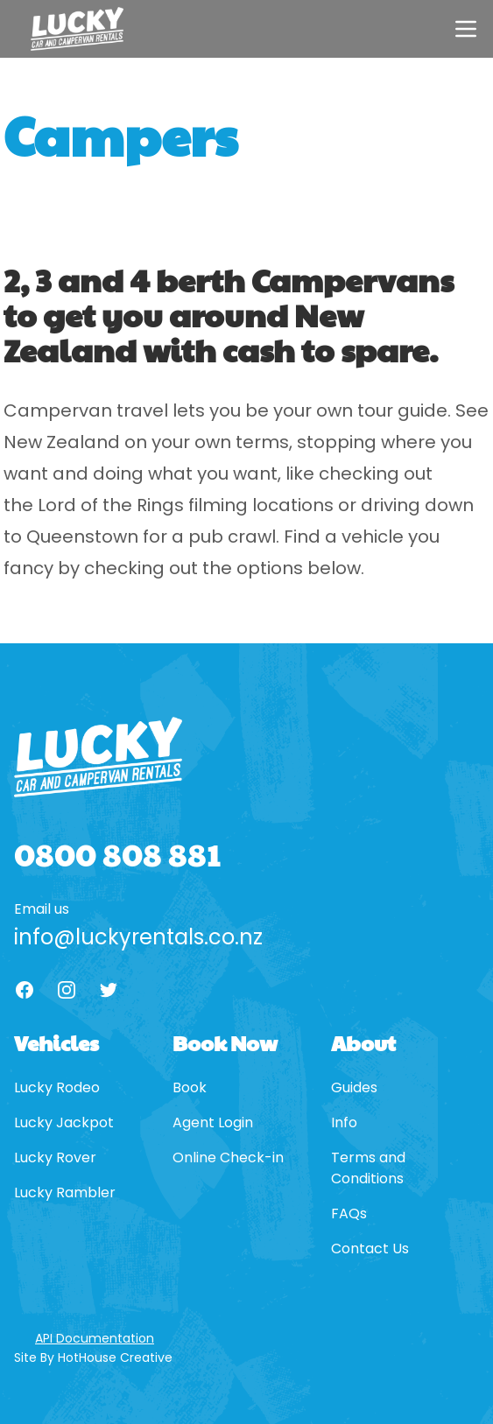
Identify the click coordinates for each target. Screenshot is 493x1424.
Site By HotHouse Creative (93, 1357)
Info (344, 1122)
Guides (354, 1087)
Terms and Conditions (368, 1168)
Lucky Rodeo (57, 1087)
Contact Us (370, 1248)
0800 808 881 (117, 853)
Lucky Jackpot (64, 1122)
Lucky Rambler (65, 1192)
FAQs (349, 1213)
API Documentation (94, 1338)
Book (190, 1087)
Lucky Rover (55, 1157)
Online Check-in (228, 1157)
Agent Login (213, 1122)
